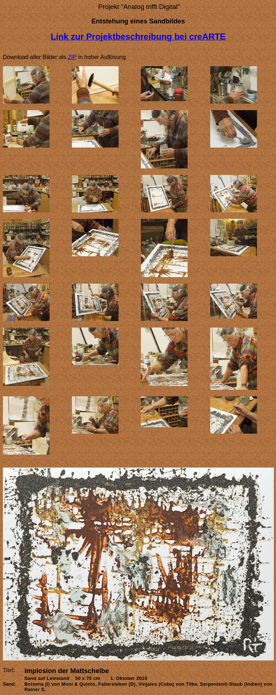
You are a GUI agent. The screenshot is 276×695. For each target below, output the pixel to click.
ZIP (72, 57)
